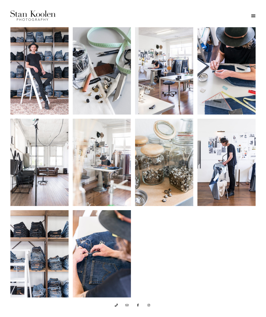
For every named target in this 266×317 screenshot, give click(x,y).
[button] (253, 15)
